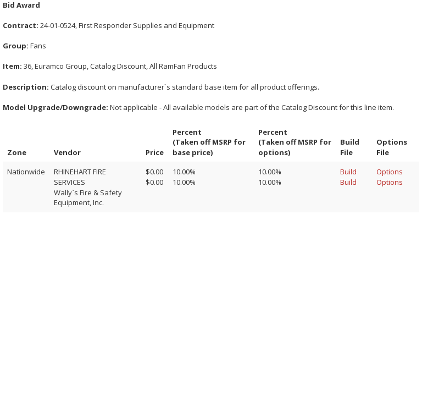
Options (389, 172)
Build (348, 172)
